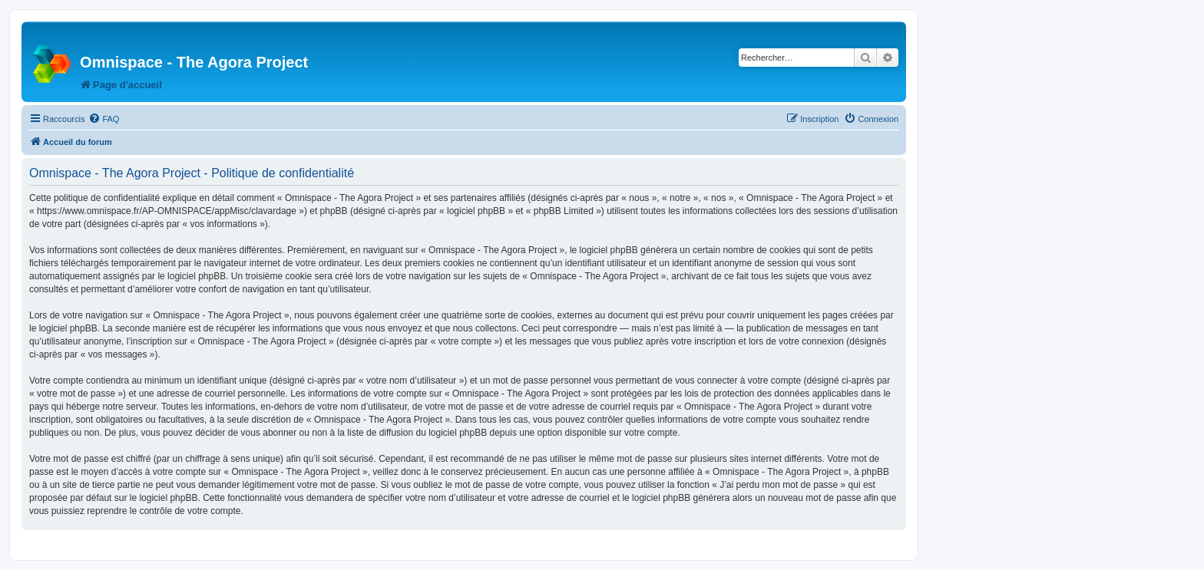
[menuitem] (103, 119)
